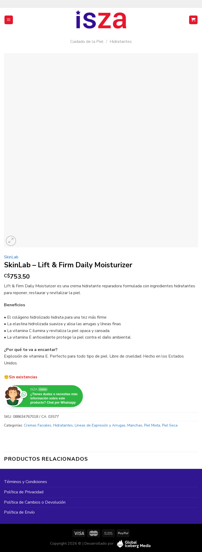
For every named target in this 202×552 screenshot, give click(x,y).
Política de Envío (19, 512)
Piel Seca (170, 425)
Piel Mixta (152, 425)
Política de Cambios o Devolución (34, 502)
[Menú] (8, 20)
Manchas (134, 425)
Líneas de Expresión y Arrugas (100, 425)
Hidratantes (121, 41)
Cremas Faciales (37, 425)
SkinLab (11, 257)
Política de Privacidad (23, 492)
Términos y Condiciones (25, 482)
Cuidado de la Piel (87, 41)
